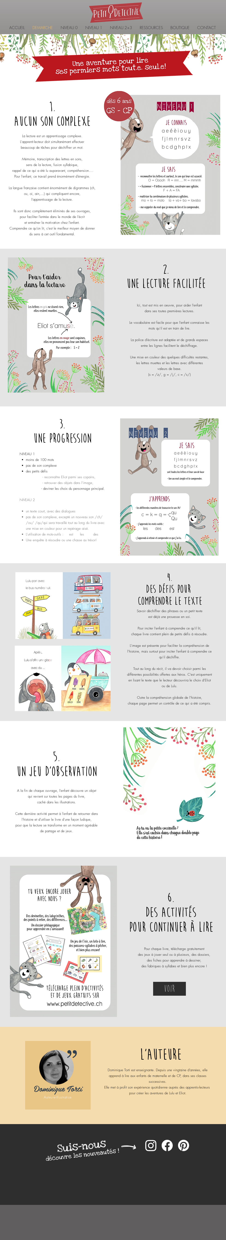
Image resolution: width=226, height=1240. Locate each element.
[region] (58, 1075)
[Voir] (169, 989)
